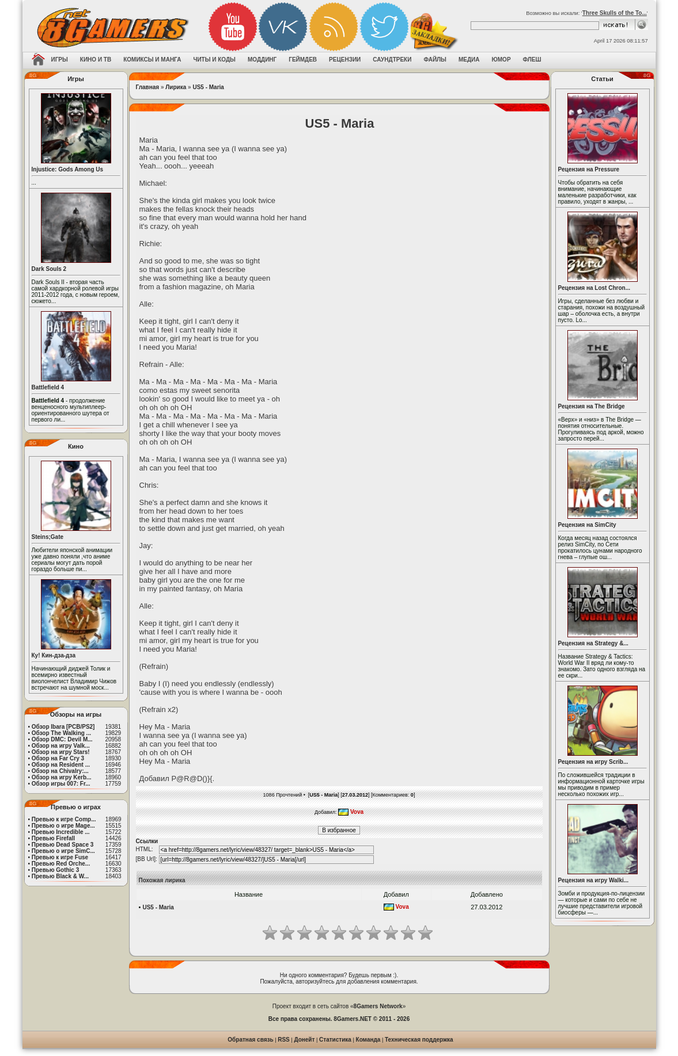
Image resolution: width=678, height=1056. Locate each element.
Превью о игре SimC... (63, 851)
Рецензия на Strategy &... (593, 643)
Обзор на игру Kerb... (62, 777)
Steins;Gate (48, 537)
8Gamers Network (378, 1006)
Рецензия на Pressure (589, 169)
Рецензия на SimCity (587, 525)
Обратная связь (250, 1039)
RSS (284, 1039)
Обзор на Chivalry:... (60, 771)
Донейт (304, 1039)
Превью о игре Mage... (63, 825)
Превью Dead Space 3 (63, 844)
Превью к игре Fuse (60, 857)
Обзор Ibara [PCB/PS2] (63, 727)
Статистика (335, 1039)
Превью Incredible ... (61, 832)
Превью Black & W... (60, 876)
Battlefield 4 (48, 387)
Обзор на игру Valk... (61, 746)
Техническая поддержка (419, 1039)
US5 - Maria (208, 87)
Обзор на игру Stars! (61, 752)
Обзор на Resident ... (61, 765)
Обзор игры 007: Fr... (61, 783)
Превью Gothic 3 (55, 870)
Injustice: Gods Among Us (68, 169)
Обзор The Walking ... (61, 733)
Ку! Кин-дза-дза (53, 655)
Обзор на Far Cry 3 (58, 758)
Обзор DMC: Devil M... (62, 739)
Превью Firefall (53, 838)
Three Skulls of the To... (614, 13)
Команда (368, 1039)
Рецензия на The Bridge (591, 406)
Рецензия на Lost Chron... (594, 288)
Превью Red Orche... (61, 863)
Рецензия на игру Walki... (593, 880)
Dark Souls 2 (49, 269)
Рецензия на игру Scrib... (593, 762)
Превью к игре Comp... (64, 819)
